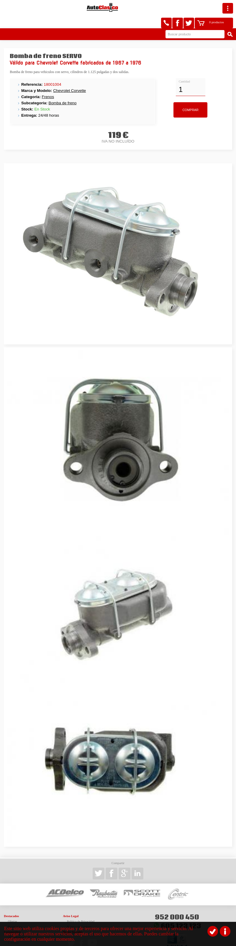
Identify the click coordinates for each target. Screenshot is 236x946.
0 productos (205, 7)
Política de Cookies (79, 913)
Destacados (11, 902)
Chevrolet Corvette (69, 77)
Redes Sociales (72, 918)
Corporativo (12, 918)
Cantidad (184, 68)
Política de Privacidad (81, 907)
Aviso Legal (70, 902)
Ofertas (12, 907)
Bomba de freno (63, 89)
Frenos (48, 83)
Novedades (15, 913)
